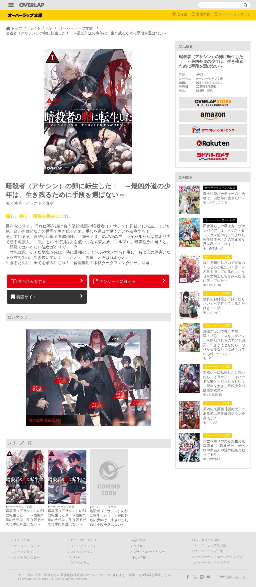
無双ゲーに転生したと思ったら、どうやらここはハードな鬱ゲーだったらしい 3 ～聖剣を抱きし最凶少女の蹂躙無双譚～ (225, 381)
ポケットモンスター (25, 557)
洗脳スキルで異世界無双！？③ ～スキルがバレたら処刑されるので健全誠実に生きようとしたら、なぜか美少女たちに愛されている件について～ (224, 342)
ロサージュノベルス (25, 546)
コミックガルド (21, 552)
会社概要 (139, 540)
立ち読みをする (28, 281)
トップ (16, 28)
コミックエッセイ (83, 546)
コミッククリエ (81, 552)
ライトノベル (40, 28)
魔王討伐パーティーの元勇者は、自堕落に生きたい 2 (224, 196)
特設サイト (23, 296)
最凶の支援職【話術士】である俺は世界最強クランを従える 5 (224, 413)
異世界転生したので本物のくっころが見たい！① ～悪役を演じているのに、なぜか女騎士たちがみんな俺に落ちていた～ (224, 272)
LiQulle (75, 557)
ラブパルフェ (80, 562)
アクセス (139, 546)
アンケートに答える (114, 281)
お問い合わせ (236, 577)
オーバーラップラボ (235, 14)
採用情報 (139, 557)
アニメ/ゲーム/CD (83, 540)
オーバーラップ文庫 (76, 28)
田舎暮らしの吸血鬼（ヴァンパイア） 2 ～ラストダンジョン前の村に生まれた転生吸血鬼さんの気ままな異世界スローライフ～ (224, 235)
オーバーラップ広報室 (210, 545)
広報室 (182, 14)
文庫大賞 (203, 14)
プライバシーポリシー (149, 552)
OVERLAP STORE (207, 540)
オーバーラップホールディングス (218, 557)
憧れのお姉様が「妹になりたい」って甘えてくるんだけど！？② (224, 303)
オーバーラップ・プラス (212, 562)
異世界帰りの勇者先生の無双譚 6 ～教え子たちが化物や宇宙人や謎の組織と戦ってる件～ (224, 448)
